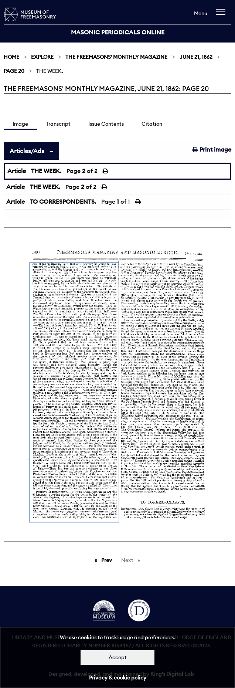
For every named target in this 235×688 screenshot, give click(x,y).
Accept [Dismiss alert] (118, 657)
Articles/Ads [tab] (27, 151)
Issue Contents (106, 124)
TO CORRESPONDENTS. (63, 201)
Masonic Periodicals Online (117, 32)
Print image (212, 149)
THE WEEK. (46, 170)
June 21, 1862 (196, 57)
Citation (152, 124)
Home (11, 57)
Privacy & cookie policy (117, 677)
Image (20, 124)
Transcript (58, 124)
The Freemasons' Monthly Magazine (116, 57)
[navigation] (222, 15)
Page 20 (14, 71)
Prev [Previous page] (108, 559)
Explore (42, 57)
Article (16, 170)
